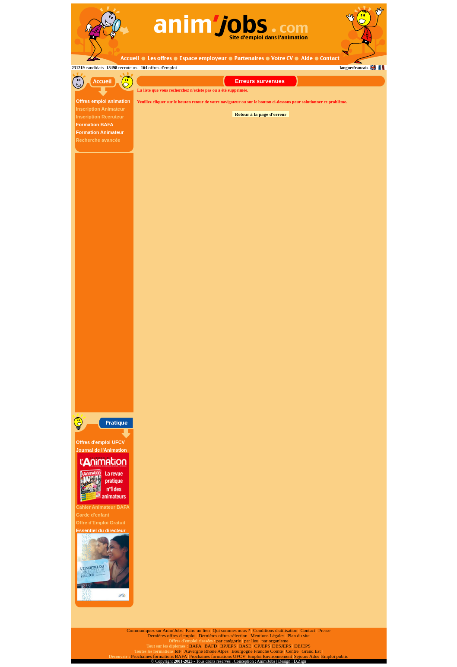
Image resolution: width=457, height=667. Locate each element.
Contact (308, 630)
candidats (95, 67)
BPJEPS (228, 645)
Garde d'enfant (92, 514)
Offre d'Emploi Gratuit (100, 522)
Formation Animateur (100, 132)
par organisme (274, 640)
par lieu (251, 640)
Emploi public (334, 656)
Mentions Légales (268, 635)
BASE (245, 645)
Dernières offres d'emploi (171, 635)
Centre (292, 651)
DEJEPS (302, 645)
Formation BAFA (95, 124)
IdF (178, 651)
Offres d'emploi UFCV (100, 442)
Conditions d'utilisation (275, 630)
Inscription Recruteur (100, 116)
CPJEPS (262, 645)
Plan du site (298, 635)
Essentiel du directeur (103, 564)
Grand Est (311, 651)
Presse (324, 630)
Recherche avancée (98, 140)
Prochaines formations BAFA (159, 656)
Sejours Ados (306, 656)
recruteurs (127, 67)
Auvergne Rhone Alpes (206, 651)
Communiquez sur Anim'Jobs (155, 630)
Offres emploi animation (103, 101)
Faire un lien (198, 630)
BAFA (195, 645)
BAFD (210, 645)
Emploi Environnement (270, 656)
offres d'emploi (162, 67)
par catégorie (228, 640)
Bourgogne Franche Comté (257, 651)
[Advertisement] (105, 282)
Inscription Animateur (100, 109)
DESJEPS (281, 645)
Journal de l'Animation (103, 475)
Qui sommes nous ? (231, 630)
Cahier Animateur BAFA (103, 507)
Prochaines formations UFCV (217, 656)
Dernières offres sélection (223, 635)
